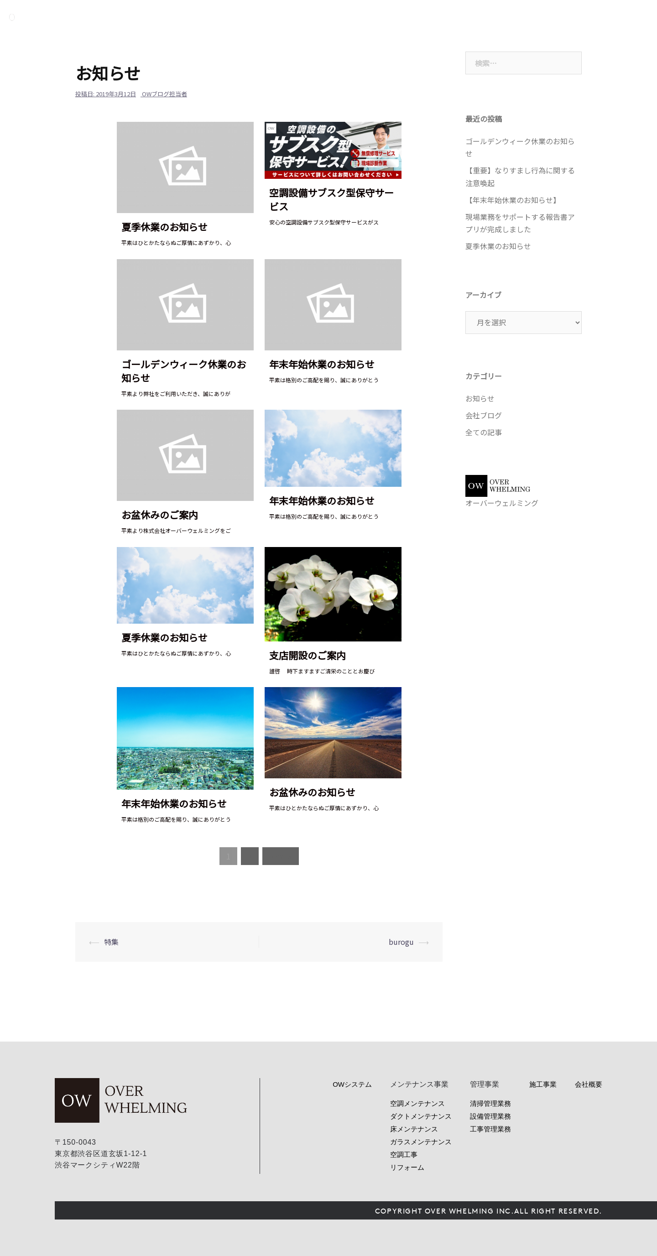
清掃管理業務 (490, 1103)
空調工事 (403, 1154)
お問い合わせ (637, 17)
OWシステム (411, 17)
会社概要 (581, 17)
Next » (280, 856)
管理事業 (499, 17)
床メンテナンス (414, 1129)
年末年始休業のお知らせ (322, 364)
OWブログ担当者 (164, 93)
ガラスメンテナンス (421, 1142)
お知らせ (480, 398)
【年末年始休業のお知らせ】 (512, 199)
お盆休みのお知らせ (312, 792)
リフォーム (407, 1167)
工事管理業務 (490, 1129)
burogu (401, 941)
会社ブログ (483, 415)
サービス (458, 17)
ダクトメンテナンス (421, 1116)
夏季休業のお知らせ (164, 227)
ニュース (540, 17)
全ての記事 (483, 432)
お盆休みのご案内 (159, 514)
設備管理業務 (490, 1116)
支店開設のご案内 (307, 655)
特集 (111, 941)
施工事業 (543, 1084)
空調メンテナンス (417, 1103)
